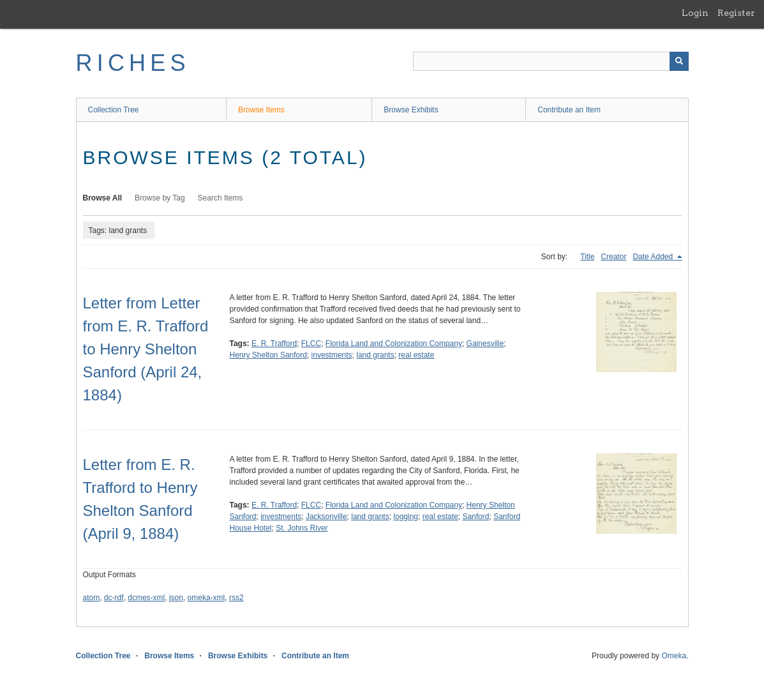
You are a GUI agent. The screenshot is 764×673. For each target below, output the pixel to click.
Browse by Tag (160, 197)
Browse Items (261, 109)
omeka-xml (206, 597)
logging (405, 516)
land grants (375, 355)
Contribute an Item (569, 109)
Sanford (475, 516)
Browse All (103, 197)
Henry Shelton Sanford (268, 355)
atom (91, 597)
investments (331, 355)
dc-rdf (114, 597)
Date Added (654, 256)
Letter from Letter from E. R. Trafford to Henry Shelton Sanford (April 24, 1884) (146, 349)
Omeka (673, 655)
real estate (416, 355)
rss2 (236, 597)
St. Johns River (301, 528)
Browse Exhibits (411, 109)
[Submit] (679, 61)
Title (587, 256)
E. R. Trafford (274, 343)
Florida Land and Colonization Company (394, 343)
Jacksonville (326, 516)
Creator (613, 256)
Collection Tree (113, 109)
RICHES (133, 63)
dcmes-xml (146, 597)
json (176, 597)
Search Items (220, 197)
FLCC (311, 343)
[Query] (551, 61)
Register (736, 13)
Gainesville (485, 343)
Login (695, 13)
